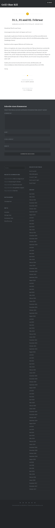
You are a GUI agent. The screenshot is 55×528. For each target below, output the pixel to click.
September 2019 (33, 420)
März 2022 (32, 331)
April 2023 (31, 292)
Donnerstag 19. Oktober (15, 181)
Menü (50, 2)
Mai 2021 (31, 360)
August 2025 (32, 214)
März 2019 (32, 438)
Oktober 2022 (32, 310)
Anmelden (6, 212)
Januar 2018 (32, 480)
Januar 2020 (32, 408)
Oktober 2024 (32, 241)
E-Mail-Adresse (9, 139)
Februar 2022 (32, 334)
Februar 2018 (32, 477)
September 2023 (33, 277)
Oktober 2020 (32, 381)
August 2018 (32, 459)
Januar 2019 (32, 444)
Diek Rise (15, 190)
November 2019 (33, 414)
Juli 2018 (31, 462)
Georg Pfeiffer (25, 24)
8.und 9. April (32, 183)
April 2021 (31, 363)
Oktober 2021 (32, 346)
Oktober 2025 (32, 208)
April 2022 (31, 328)
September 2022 (33, 313)
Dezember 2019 (33, 411)
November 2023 (33, 271)
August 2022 (32, 316)
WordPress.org (8, 221)
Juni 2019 (31, 429)
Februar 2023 (32, 298)
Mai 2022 (31, 325)
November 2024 (33, 238)
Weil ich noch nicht (17, 184)
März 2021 (32, 366)
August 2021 (32, 352)
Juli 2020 (31, 390)
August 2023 (32, 280)
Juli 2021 (31, 355)
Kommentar (8, 113)
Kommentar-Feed (8, 218)
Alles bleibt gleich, (33, 174)
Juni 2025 (31, 220)
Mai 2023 (31, 289)
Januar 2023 (32, 301)
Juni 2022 (31, 322)
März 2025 (32, 229)
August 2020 (32, 387)
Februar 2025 (32, 232)
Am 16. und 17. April (34, 180)
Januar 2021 (32, 372)
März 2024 (32, 259)
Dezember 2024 (33, 235)
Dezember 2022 (33, 304)
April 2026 (31, 194)
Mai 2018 (31, 468)
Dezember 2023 (33, 268)
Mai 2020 (31, 396)
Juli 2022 (31, 319)
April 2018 (31, 471)
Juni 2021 (31, 358)
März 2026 (32, 196)
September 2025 (33, 211)
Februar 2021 (32, 369)
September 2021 (33, 349)
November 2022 (33, 307)
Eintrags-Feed (7, 215)
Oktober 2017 (32, 489)
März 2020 (32, 402)
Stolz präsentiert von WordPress (19, 505)
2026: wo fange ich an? (18, 178)
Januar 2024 (32, 265)
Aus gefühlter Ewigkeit (18, 187)
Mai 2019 (31, 432)
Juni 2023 (31, 286)
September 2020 (33, 384)
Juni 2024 (31, 250)
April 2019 (31, 435)
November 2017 (33, 486)
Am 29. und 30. (32, 171)
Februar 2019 (32, 441)
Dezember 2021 (33, 340)
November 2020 (33, 378)
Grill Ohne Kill (9, 4)
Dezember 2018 (33, 447)
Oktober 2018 (32, 453)
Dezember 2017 (33, 483)
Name (6, 132)
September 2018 (33, 456)
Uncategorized (7, 201)
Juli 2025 (31, 217)
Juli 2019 (31, 426)
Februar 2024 (32, 262)
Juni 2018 (31, 465)
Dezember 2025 (33, 202)
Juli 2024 (31, 247)
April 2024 (31, 256)
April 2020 (31, 399)
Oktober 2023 (32, 274)
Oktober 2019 (32, 417)
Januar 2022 (32, 337)
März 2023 (32, 295)
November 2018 (33, 450)
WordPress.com (39, 505)
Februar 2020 (32, 405)
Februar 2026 (32, 199)
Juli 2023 (31, 283)
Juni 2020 (31, 393)
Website (6, 146)
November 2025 (33, 205)
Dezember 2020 (33, 375)
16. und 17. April (33, 177)
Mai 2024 (31, 253)
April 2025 (31, 226)
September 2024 (33, 244)
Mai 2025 (31, 223)
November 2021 (33, 343)
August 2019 (32, 423)
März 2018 (32, 474)
